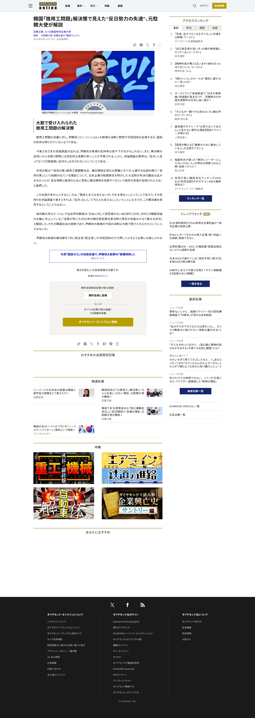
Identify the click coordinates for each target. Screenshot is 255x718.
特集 (111, 6)
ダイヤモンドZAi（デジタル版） (127, 639)
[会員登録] (214, 6)
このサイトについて (56, 621)
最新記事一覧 (196, 391)
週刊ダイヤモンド (121, 627)
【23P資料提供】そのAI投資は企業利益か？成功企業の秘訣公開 (195, 224)
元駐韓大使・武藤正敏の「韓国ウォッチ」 (60, 35)
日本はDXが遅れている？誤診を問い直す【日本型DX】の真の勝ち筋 (195, 260)
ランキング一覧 (195, 198)
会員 (215, 27)
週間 (202, 27)
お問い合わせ (54, 669)
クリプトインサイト (122, 680)
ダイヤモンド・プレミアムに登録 (98, 322)
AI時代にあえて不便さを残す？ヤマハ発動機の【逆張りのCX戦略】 (195, 272)
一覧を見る (195, 283)
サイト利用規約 (54, 639)
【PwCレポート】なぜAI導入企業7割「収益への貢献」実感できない (195, 236)
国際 (35, 35)
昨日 (189, 27)
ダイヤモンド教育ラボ (123, 686)
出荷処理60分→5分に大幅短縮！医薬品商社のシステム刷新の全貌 (195, 248)
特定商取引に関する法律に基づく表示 (66, 645)
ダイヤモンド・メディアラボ (126, 692)
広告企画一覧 (177, 414)
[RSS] (142, 606)
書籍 (125, 6)
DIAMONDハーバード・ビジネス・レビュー (133, 633)
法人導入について (56, 675)
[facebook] (127, 606)
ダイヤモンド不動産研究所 (126, 663)
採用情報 (186, 633)
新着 (72, 6)
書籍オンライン (120, 645)
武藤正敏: (52, 31)
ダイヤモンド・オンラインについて (65, 614)
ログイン (199, 6)
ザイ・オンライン (121, 651)
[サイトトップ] (53, 6)
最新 (176, 27)
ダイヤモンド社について (195, 614)
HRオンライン (120, 675)
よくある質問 (53, 657)
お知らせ (186, 639)
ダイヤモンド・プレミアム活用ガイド (64, 633)
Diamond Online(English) (126, 621)
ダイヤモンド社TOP (192, 621)
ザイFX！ (117, 657)
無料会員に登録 (98, 295)
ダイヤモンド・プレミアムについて (63, 627)
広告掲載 (51, 663)
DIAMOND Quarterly (124, 669)
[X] (112, 606)
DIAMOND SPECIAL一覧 (184, 406)
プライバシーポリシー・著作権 (62, 651)
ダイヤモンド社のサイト (125, 614)
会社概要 (186, 627)
